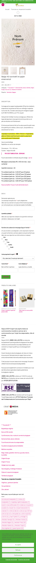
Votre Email (4, 264)
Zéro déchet (5, 489)
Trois (8, 242)
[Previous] (1, 303)
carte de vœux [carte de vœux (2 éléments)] (6, 514)
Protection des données (11, 559)
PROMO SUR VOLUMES (8, 465)
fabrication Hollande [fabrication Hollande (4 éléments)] (7, 525)
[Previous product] (18, 12)
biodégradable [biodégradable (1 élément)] (6, 502)
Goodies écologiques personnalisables (12, 446)
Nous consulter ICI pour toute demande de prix (14, 185)
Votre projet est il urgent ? (9, 254)
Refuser (18, 550)
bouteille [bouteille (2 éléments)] (5, 508)
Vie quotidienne (5, 486)
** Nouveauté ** (11, 88)
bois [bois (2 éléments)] (3, 505)
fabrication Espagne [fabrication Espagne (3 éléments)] (7, 522)
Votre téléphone (23, 264)
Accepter (18, 545)
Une (4, 237)
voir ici (30, 158)
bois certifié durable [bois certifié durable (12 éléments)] (13, 505)
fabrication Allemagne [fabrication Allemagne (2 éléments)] (8, 520)
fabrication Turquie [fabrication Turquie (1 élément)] (20, 525)
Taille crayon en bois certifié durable (26, 311)
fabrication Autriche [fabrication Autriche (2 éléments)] (21, 520)
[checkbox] (2, 239)
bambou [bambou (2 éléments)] (21, 499)
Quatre (10, 245)
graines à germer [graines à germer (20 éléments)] (18, 528)
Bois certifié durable (7, 432)
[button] (3, 4)
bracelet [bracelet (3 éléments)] (12, 508)
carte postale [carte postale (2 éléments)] (16, 514)
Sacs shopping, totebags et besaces (11, 469)
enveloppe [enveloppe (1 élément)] (24, 517)
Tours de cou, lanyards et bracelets (21, 9)
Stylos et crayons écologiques (9, 472)
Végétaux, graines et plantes (9, 482)
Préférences (18, 555)
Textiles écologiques (7, 476)
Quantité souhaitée (6, 213)
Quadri (11, 247)
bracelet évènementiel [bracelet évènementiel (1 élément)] (23, 508)
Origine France (5, 462)
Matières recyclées (6, 449)
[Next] (34, 303)
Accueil (7, 9)
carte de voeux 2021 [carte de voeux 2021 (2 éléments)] (25, 511)
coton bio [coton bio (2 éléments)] (5, 517)
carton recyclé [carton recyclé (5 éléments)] (26, 514)
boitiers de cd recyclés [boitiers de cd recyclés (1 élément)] (26, 505)
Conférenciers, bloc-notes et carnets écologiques (15, 435)
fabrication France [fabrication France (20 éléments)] (20, 522)
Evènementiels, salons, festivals (22, 88)
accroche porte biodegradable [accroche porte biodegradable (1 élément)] (9, 499)
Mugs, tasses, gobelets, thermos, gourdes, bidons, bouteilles (15, 454)
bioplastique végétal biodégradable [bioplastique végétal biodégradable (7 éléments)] (20, 502)
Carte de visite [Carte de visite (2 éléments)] (14, 511)
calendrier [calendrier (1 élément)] (5, 511)
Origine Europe (5, 458)
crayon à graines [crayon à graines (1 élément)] (14, 517)
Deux (6, 240)
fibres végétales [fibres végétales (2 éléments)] (6, 528)
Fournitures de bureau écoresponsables (12, 442)
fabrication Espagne (11, 92)
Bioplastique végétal (7, 428)
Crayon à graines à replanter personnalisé (8, 311)
